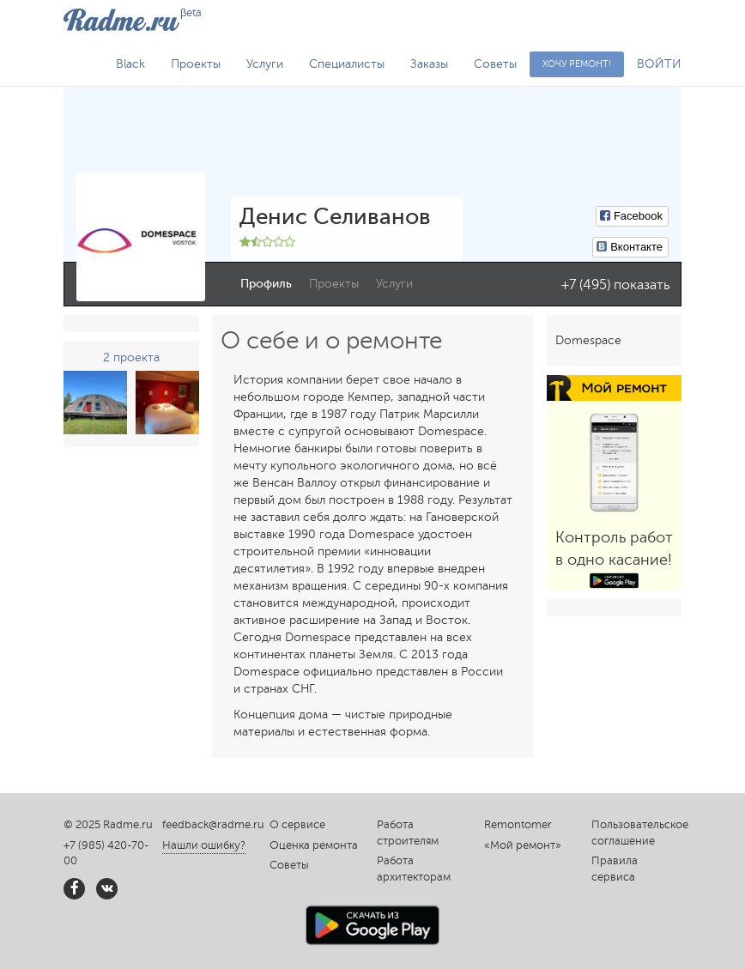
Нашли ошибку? (203, 845)
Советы (495, 64)
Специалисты (347, 64)
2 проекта (131, 357)
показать (641, 285)
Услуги (264, 64)
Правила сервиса (614, 869)
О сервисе (297, 825)
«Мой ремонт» (522, 845)
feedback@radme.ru (213, 825)
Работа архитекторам (414, 869)
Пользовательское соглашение (636, 833)
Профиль (266, 283)
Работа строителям (408, 833)
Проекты (196, 64)
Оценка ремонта (314, 845)
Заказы (429, 64)
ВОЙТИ (659, 64)
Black (130, 64)
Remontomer (518, 825)
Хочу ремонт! (576, 64)
